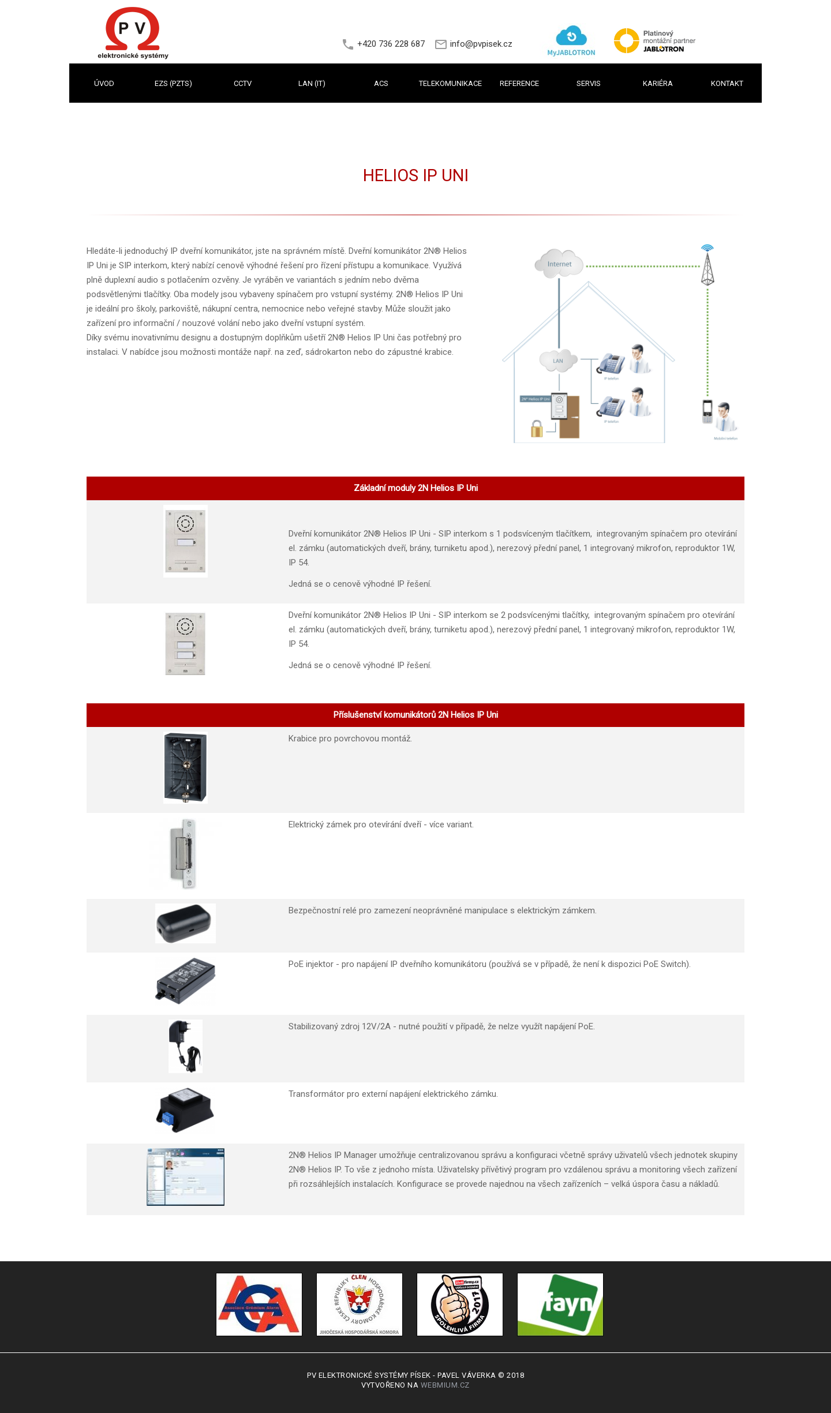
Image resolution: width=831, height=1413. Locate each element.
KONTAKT (727, 83)
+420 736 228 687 (391, 44)
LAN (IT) (311, 83)
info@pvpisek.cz (481, 44)
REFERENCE (519, 83)
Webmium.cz (445, 1385)
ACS (381, 83)
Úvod (104, 83)
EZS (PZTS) (173, 83)
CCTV (243, 83)
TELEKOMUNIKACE (450, 83)
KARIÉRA (658, 83)
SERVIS (589, 83)
